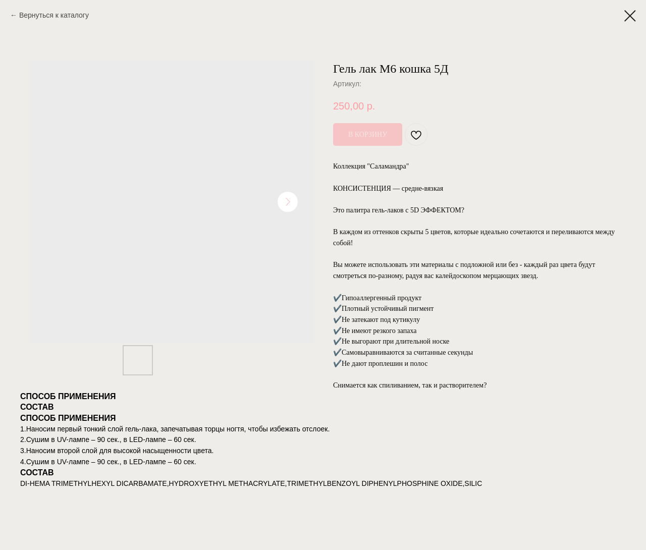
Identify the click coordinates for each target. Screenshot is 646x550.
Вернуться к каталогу (54, 15)
